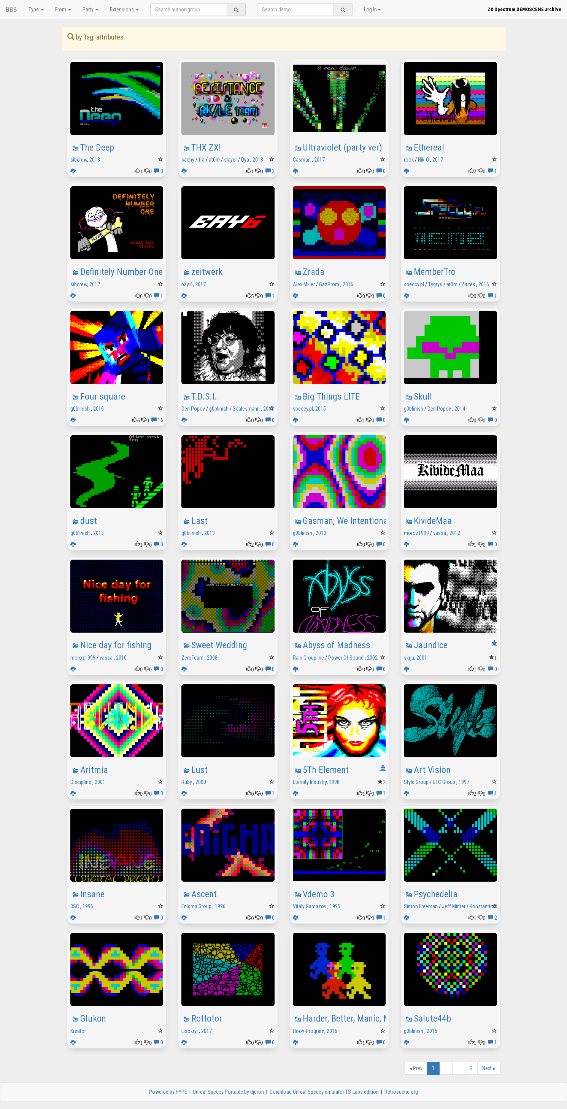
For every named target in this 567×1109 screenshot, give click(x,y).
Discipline (80, 782)
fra (202, 160)
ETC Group (444, 782)
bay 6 (187, 284)
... (446, 1068)
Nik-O (423, 160)
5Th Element (326, 770)
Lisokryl (189, 1031)
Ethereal (429, 147)
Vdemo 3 (319, 894)
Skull (423, 396)
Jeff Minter (453, 906)
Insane (92, 894)
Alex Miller (304, 284)
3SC (74, 906)
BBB (11, 9)
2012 (454, 533)
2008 (212, 658)
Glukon (93, 1018)
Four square (102, 396)
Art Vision (432, 770)
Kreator (78, 1031)
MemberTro (435, 272)
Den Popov (193, 409)
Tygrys (435, 284)
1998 (334, 782)
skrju (409, 658)
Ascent (204, 894)
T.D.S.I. (204, 396)
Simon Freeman (421, 906)
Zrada (313, 272)
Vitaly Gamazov (309, 906)
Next (489, 1068)
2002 (372, 658)
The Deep (97, 147)
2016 (348, 284)
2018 (94, 160)
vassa (439, 533)
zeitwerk (206, 272)
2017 (319, 160)
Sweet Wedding (219, 645)
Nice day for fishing (116, 645)
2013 (98, 533)
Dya (245, 160)
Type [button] (36, 9)
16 (157, 420)
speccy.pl (414, 284)
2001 (421, 658)
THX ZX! (206, 147)
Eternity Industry (310, 782)
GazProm (329, 284)
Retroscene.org (401, 1092)
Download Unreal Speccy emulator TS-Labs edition (324, 1092)
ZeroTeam (192, 658)
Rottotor (206, 1018)
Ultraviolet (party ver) (342, 147)
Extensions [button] (124, 9)
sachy (187, 160)
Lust (199, 770)
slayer (230, 160)
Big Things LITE (331, 396)
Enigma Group (196, 906)
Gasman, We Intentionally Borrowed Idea (377, 521)
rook (409, 160)
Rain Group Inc (308, 658)
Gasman (302, 160)
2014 (459, 409)
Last (199, 521)
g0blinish (80, 409)
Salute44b (432, 1018)
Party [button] (90, 9)
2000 (200, 782)
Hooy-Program (308, 1031)
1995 (335, 906)
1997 (464, 782)
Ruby (186, 782)
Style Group (416, 782)
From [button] (63, 9)
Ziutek (468, 284)
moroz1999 (416, 533)
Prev (415, 1068)
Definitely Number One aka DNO (138, 272)
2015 (268, 409)
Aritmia (94, 770)
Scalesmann (246, 409)
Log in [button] (372, 9)
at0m (214, 160)
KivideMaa (433, 521)
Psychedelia (435, 894)
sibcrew (78, 160)
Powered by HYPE (168, 1092)
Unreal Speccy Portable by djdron (228, 1092)
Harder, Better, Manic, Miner (353, 1018)
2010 (121, 658)
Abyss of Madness (336, 645)
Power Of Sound (346, 658)
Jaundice (431, 645)
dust (88, 521)
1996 (88, 906)
